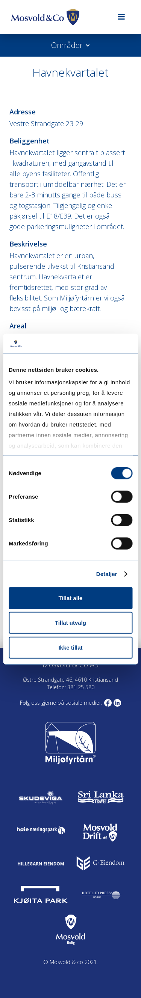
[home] (58, 17)
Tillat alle (71, 597)
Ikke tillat (70, 647)
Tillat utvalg (70, 622)
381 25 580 (80, 687)
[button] (121, 17)
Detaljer (106, 574)
